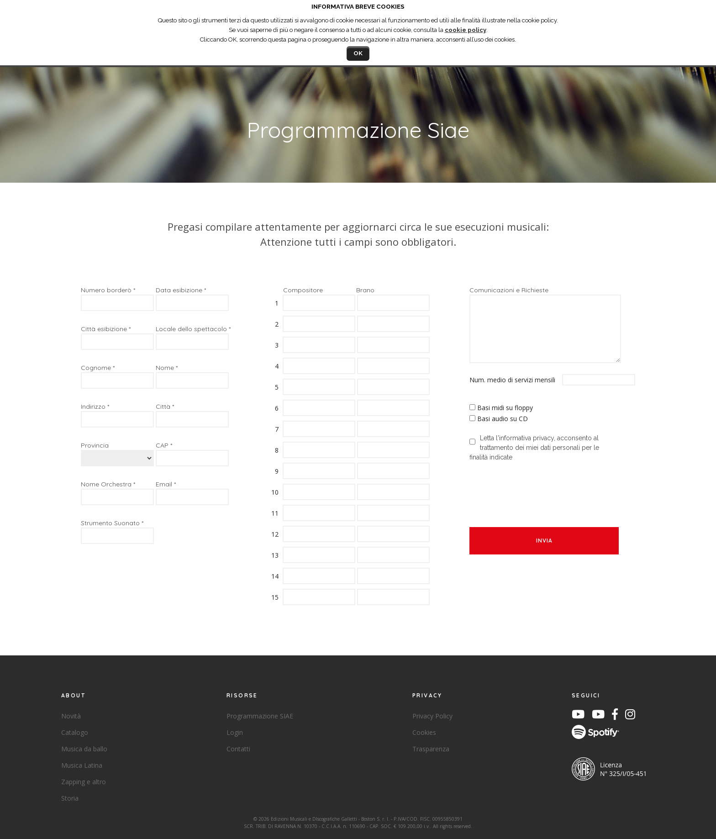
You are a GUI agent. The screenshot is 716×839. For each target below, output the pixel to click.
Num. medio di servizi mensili (514, 379)
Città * (165, 406)
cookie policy (465, 29)
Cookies (424, 732)
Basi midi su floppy (505, 407)
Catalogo (74, 732)
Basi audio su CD (502, 418)
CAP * (164, 445)
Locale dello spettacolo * (193, 329)
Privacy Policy (432, 716)
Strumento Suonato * (112, 523)
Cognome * (98, 368)
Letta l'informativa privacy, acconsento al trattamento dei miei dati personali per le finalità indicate (534, 447)
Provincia (95, 445)
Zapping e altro (83, 781)
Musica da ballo (84, 748)
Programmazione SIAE (259, 716)
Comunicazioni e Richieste (508, 290)
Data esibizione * (181, 290)
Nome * (167, 368)
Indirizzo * (95, 406)
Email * (166, 484)
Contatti (238, 748)
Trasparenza (430, 748)
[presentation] (538, 489)
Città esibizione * (106, 329)
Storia (70, 798)
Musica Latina (81, 765)
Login (234, 732)
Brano (365, 290)
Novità (71, 716)
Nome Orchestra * (108, 484)
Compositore (303, 290)
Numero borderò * (108, 290)
